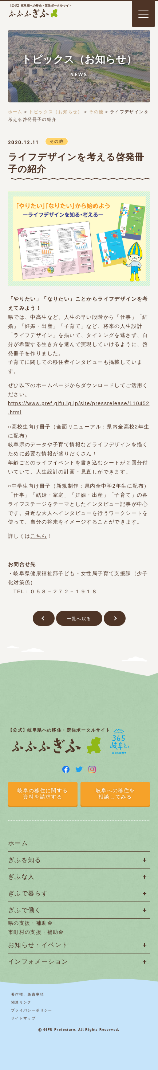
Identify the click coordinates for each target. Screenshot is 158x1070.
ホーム (15, 111)
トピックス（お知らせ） (55, 111)
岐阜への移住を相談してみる (115, 794)
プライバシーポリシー (31, 1010)
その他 (96, 111)
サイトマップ (23, 1018)
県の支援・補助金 (30, 923)
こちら (38, 536)
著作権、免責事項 (27, 994)
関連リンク (21, 1002)
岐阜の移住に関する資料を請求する (42, 794)
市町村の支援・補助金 (36, 932)
